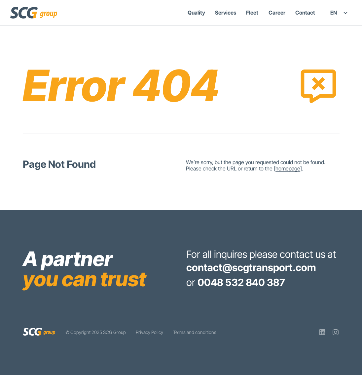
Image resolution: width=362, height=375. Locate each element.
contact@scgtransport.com (251, 267)
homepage (287, 168)
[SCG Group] (33, 13)
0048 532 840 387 (241, 282)
